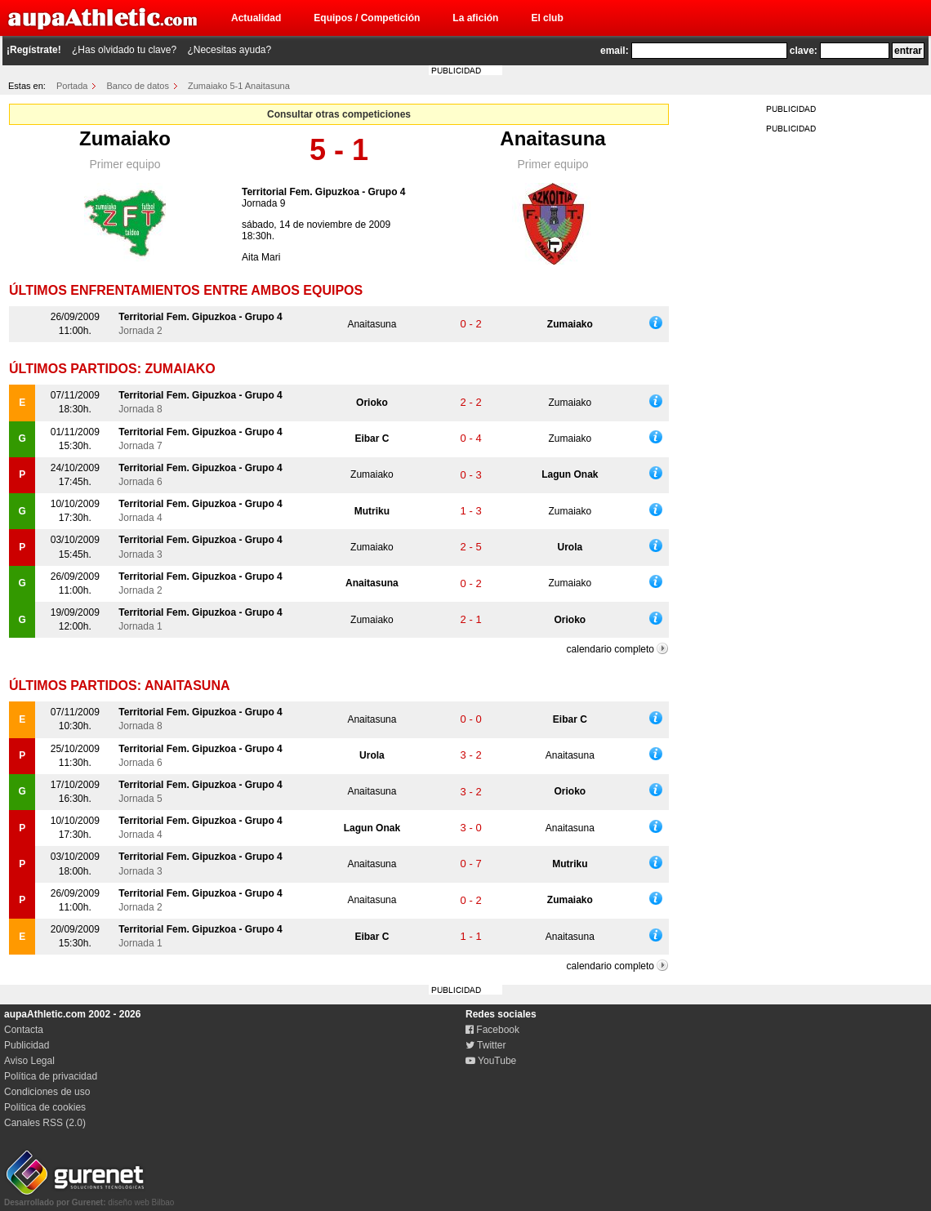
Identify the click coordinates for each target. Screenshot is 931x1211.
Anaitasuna (552, 138)
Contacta (23, 1029)
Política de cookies (45, 1107)
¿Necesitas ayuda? (229, 50)
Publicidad (26, 1045)
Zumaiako (125, 138)
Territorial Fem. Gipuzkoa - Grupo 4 (323, 192)
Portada (72, 86)
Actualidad (256, 18)
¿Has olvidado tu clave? (124, 50)
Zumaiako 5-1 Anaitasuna (239, 86)
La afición (475, 18)
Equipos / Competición (367, 18)
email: (614, 50)
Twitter (486, 1045)
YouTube (491, 1060)
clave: (803, 50)
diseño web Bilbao (89, 1198)
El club (547, 18)
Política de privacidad (50, 1076)
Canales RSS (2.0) (45, 1123)
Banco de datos (138, 86)
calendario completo (610, 649)
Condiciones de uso (47, 1091)
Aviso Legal (29, 1060)
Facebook (492, 1029)
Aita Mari (261, 257)
